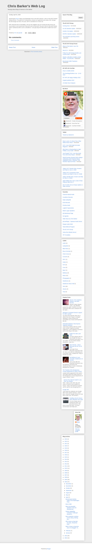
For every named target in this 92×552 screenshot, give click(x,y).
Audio (64, 243)
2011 (65, 466)
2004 (65, 481)
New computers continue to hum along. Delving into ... (72, 518)
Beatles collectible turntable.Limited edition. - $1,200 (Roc (72, 57)
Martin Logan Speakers (69, 210)
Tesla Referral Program (69, 226)
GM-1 (64, 259)
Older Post (54, 47)
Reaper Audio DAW (68, 224)
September (69, 490)
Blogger (49, 548)
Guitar (64, 262)
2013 (65, 461)
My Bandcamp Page (68, 213)
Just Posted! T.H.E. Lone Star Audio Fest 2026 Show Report (72, 154)
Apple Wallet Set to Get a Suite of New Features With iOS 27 (73, 181)
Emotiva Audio (66, 205)
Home (33, 47)
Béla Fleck (65, 248)
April (67, 497)
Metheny (65, 273)
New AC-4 (65, 50)
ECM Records (66, 202)
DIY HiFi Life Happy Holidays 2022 (72, 77)
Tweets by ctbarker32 (68, 135)
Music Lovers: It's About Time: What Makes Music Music (72, 141)
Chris (78, 422)
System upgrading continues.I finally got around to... (72, 513)
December (69, 483)
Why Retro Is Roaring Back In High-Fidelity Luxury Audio (72, 150)
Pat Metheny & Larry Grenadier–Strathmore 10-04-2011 (76, 359)
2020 (65, 445)
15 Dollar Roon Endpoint (69, 83)
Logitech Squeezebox (68, 208)
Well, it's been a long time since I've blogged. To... (72, 527)
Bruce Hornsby (66, 251)
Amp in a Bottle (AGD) (68, 70)
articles (17, 18)
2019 (65, 448)
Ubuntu (64, 289)
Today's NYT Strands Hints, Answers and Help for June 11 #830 (72, 169)
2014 (65, 459)
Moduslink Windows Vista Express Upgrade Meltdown (71, 324)
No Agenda (65, 216)
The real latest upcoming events (71, 36)
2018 (65, 450)
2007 (65, 475)
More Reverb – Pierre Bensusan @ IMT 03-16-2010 (76, 346)
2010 (65, 468)
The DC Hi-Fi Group (68, 229)
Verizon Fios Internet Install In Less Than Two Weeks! (73, 380)
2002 (65, 538)
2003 (65, 535)
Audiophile (65, 246)
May (67, 495)
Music (64, 275)
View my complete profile (77, 430)
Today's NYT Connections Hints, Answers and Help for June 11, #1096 (72, 173)
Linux (64, 267)
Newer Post (12, 47)
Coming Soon (66, 25)
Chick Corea (66, 254)
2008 (65, 472)
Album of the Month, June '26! (70, 46)
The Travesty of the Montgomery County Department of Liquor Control (72, 370)
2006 (65, 477)
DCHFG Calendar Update (69, 34)
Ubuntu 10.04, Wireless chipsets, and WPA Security (76, 301)
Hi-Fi (64, 264)
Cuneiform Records (68, 197)
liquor (64, 270)
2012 (65, 463)
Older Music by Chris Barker (70, 218)
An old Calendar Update (69, 28)
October (68, 488)
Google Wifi (66, 389)
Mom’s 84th (69, 504)
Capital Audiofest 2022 (68, 80)
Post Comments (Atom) (36, 51)
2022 (65, 441)
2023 (65, 439)
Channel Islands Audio (68, 194)
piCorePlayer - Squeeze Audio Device (72, 221)
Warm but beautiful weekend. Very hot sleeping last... (71, 508)
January (68, 533)
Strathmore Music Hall (68, 283)
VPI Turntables (66, 235)
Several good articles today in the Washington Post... (72, 500)
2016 (65, 454)
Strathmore (65, 281)
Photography (66, 278)
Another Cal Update (68, 31)
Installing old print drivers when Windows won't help (76, 398)
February (68, 530)
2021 (65, 443)
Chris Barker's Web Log (26, 6)
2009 (65, 470)
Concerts (65, 256)
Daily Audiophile (67, 200)
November (69, 486)
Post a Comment (15, 40)
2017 (65, 452)
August (68, 492)
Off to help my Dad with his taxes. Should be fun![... (72, 523)
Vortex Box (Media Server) (69, 232)
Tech (64, 286)
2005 (65, 479)
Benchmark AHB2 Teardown (70, 61)
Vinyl (64, 291)
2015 (65, 457)
